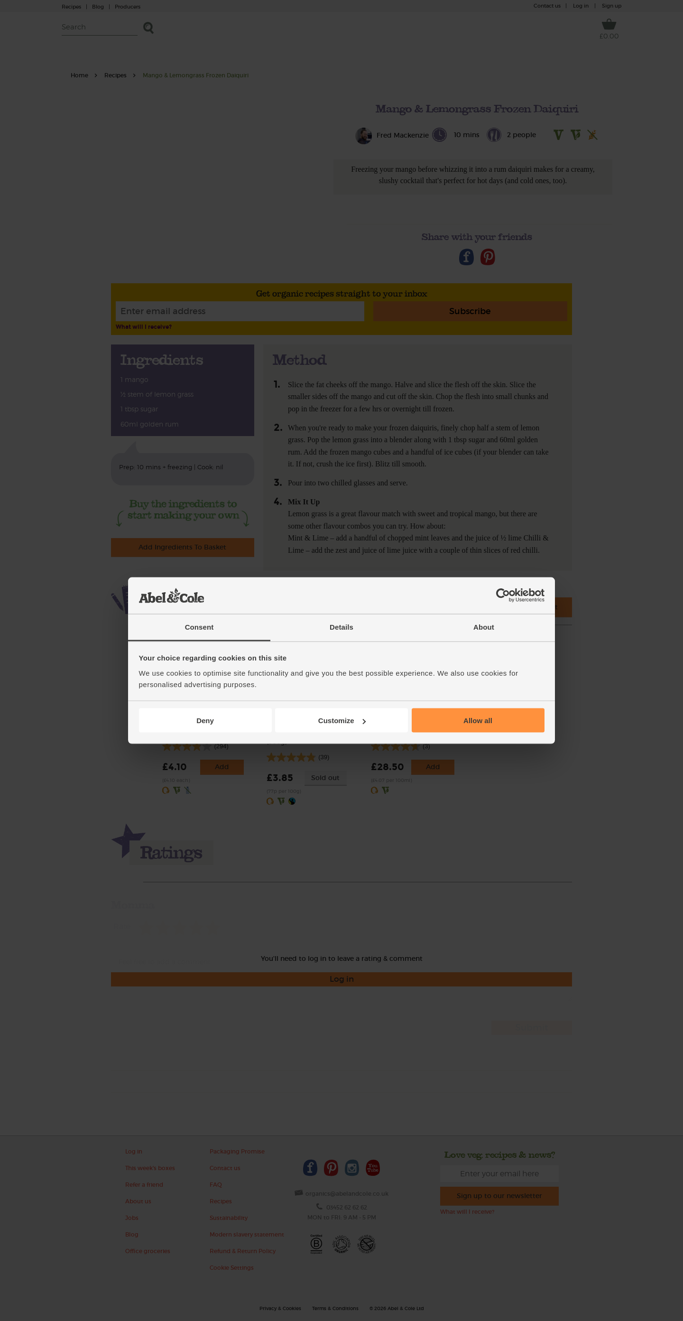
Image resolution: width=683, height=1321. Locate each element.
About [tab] (483, 627)
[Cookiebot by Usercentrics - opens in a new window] (503, 595)
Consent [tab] (199, 627)
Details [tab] (341, 627)
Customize (342, 720)
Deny (205, 720)
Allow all (477, 720)
